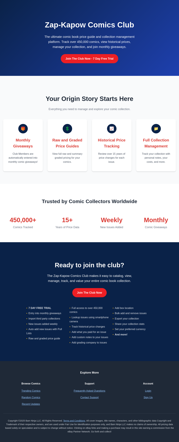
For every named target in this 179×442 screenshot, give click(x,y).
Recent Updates (31, 404)
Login (148, 390)
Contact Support (89, 397)
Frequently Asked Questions (89, 390)
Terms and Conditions (74, 420)
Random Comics (31, 397)
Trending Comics (30, 390)
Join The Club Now (89, 292)
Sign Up (148, 397)
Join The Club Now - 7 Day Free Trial (89, 58)
